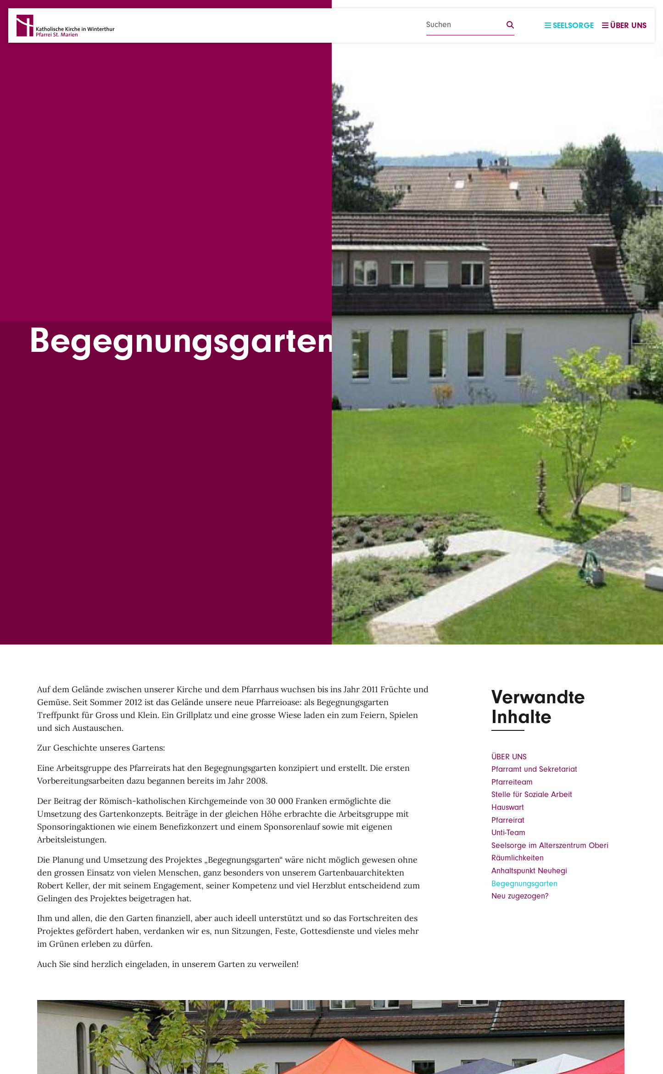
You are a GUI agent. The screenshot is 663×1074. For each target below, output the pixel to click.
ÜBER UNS (509, 757)
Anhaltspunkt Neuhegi (529, 871)
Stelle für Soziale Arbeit (531, 794)
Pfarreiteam (512, 782)
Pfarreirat (507, 820)
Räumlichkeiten (517, 858)
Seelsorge (569, 25)
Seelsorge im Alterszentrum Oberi (549, 845)
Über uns (624, 25)
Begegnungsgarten (524, 883)
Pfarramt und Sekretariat (534, 769)
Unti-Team (508, 832)
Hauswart (507, 807)
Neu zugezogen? (520, 896)
